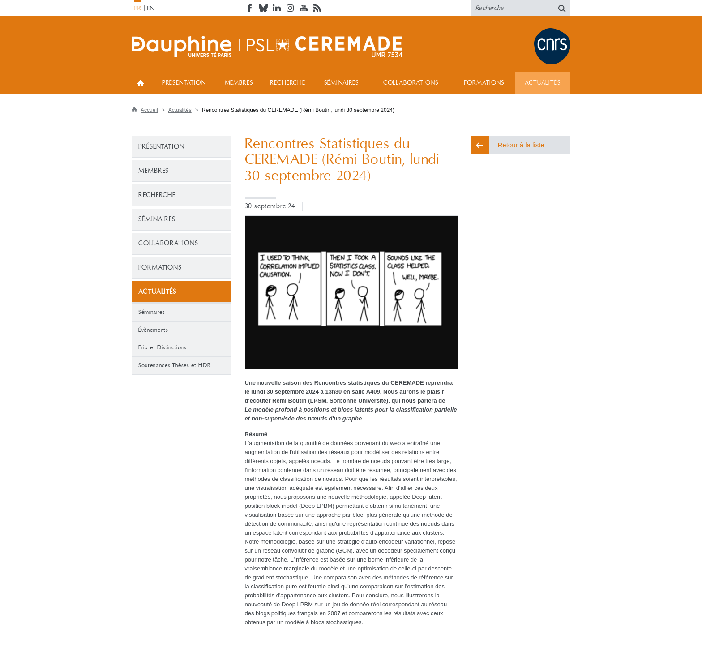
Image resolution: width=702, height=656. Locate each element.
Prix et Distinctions (162, 347)
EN (150, 8)
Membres (239, 83)
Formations (484, 83)
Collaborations (411, 83)
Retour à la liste (521, 145)
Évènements (153, 330)
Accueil (141, 83)
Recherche (287, 83)
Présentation (183, 83)
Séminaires (341, 83)
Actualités (543, 83)
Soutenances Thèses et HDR (174, 365)
